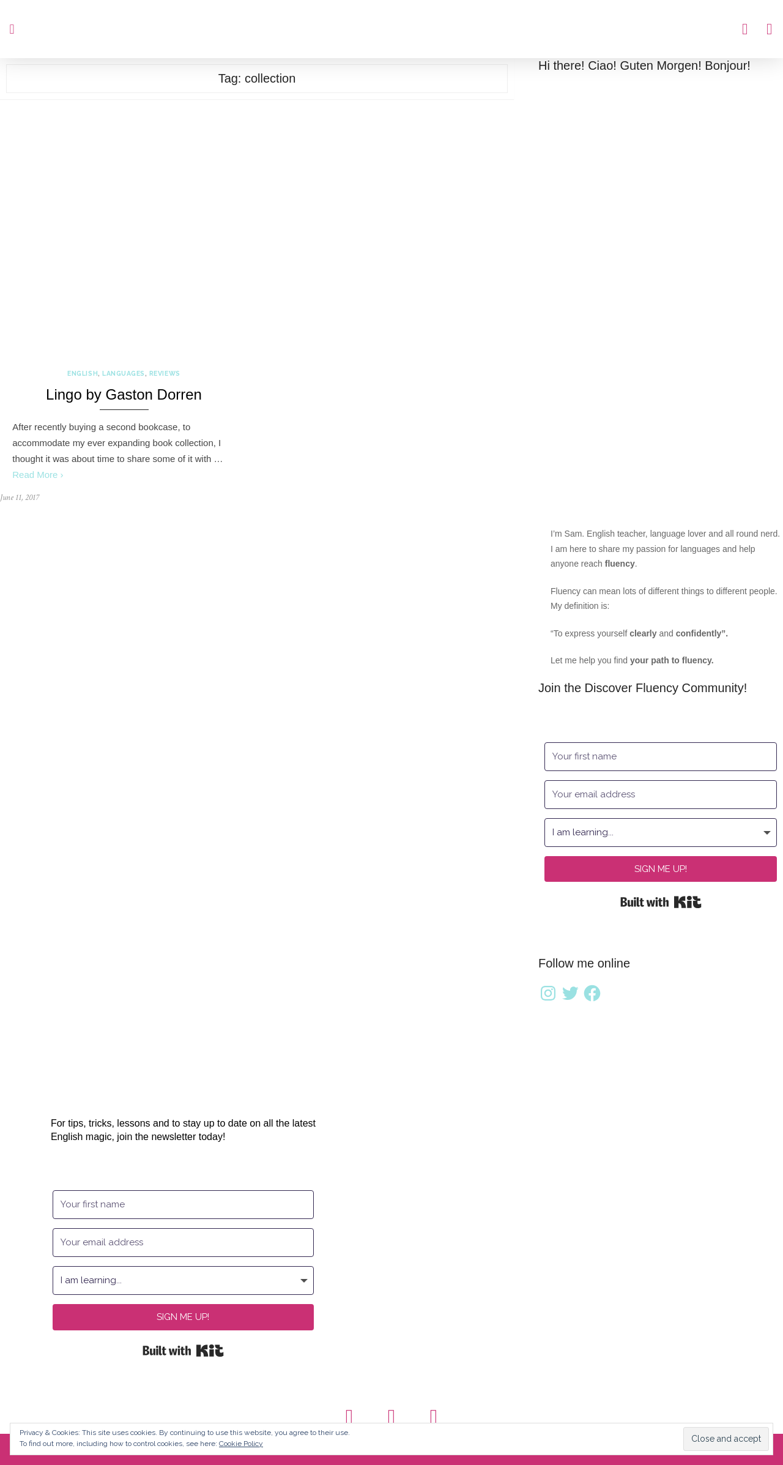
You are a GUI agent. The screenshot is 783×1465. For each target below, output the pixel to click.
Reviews (164, 373)
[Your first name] (660, 756)
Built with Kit (661, 902)
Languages (123, 373)
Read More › (37, 474)
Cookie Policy (241, 1443)
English (82, 373)
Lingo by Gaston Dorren (124, 394)
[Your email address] (660, 794)
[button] (12, 29)
